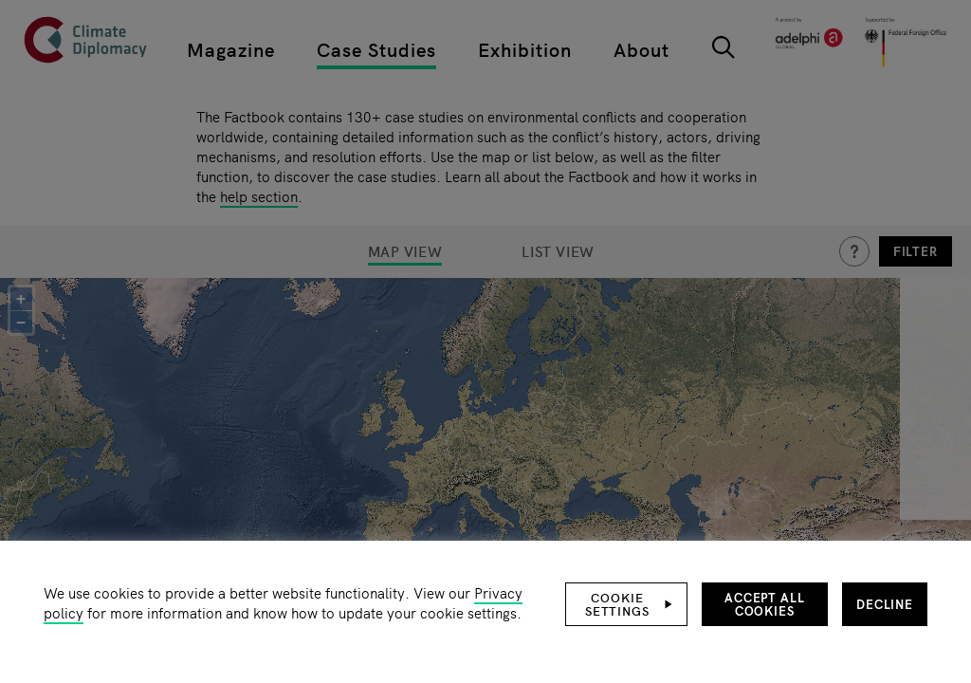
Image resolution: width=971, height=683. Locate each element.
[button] (626, 604)
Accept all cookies (764, 603)
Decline (884, 604)
